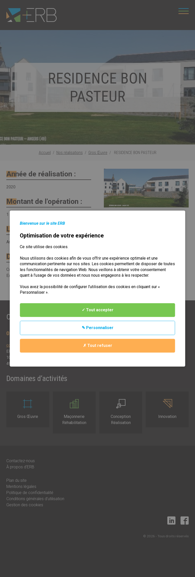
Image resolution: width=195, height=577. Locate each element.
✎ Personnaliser (97, 327)
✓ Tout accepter (97, 309)
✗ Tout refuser (97, 345)
